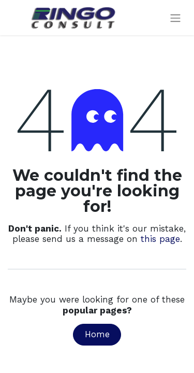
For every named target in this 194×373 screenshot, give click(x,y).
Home (97, 334)
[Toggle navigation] (175, 18)
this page (160, 239)
